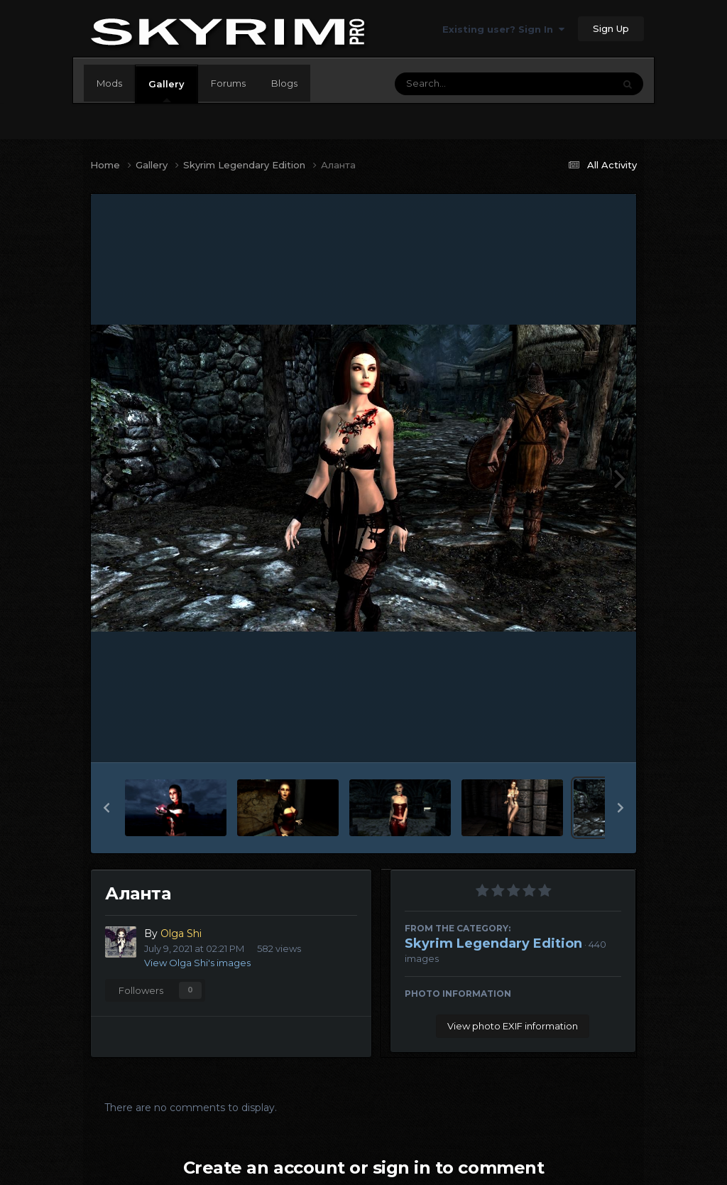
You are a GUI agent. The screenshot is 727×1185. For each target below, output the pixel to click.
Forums (228, 83)
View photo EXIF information (512, 1026)
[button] (106, 807)
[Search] (465, 83)
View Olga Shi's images (197, 962)
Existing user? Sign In (503, 29)
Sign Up (611, 28)
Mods (109, 83)
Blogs (284, 83)
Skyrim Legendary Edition (493, 943)
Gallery (166, 90)
